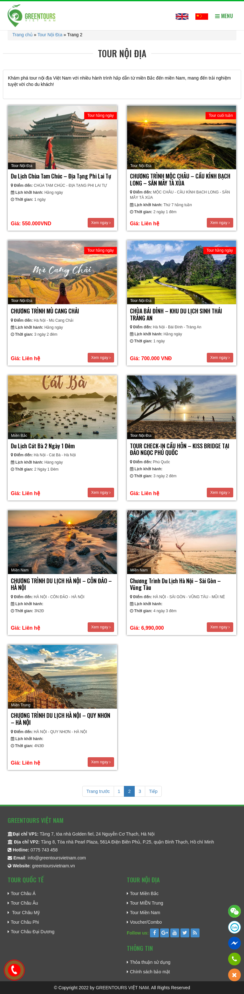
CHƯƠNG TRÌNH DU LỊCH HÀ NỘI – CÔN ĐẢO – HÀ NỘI (61, 584)
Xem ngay (101, 222)
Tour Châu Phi (25, 922)
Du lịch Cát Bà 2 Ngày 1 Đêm (43, 446)
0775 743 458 (44, 849)
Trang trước (98, 791)
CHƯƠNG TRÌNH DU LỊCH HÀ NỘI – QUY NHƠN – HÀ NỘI (60, 718)
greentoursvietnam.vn (53, 865)
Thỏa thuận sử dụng (150, 962)
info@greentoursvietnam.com (57, 857)
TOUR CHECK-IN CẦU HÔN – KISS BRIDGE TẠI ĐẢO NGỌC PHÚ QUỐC (179, 449)
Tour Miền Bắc (144, 893)
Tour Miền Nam (145, 912)
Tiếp (153, 791)
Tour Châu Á (23, 893)
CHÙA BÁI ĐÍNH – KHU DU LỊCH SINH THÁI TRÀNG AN (176, 314)
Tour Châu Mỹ (25, 912)
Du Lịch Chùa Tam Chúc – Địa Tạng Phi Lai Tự (61, 176)
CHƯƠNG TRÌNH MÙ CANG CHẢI (45, 311)
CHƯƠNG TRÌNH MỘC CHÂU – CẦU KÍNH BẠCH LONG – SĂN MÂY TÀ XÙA (180, 179)
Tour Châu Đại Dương (32, 931)
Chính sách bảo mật (150, 971)
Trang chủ (22, 34)
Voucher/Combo (146, 922)
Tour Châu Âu (24, 903)
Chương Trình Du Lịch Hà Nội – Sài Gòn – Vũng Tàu (175, 584)
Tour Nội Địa (49, 34)
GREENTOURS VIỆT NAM (122, 987)
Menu (224, 16)
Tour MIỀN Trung (146, 903)
